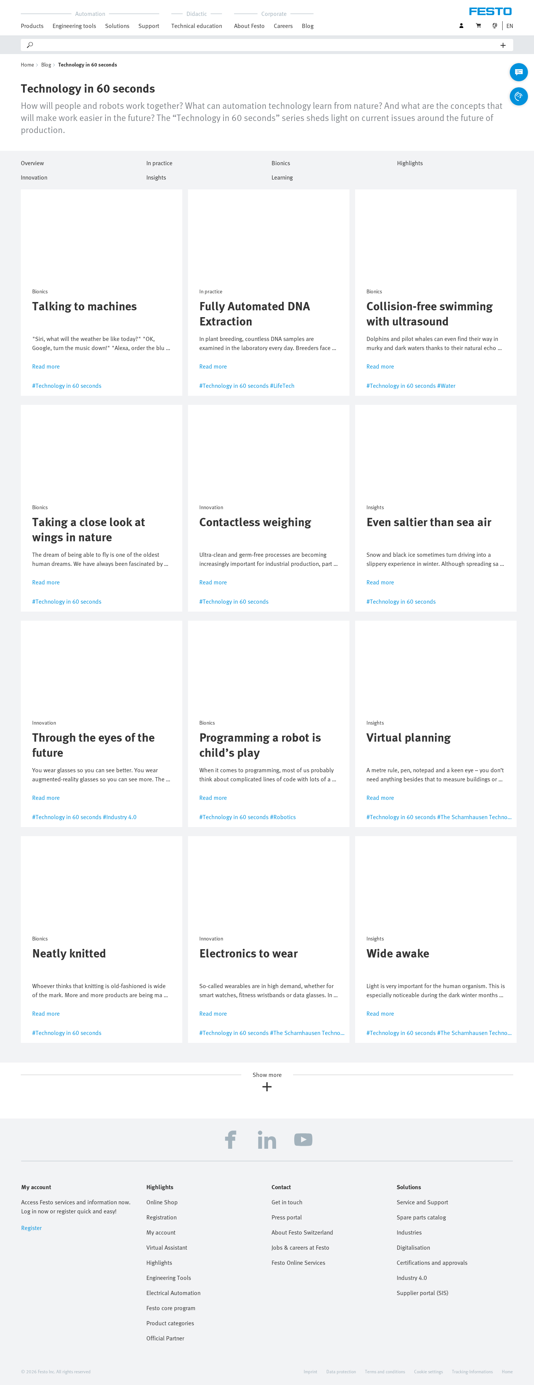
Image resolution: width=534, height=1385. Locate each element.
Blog (308, 25)
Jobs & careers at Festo (300, 1247)
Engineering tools (74, 25)
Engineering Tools (168, 1277)
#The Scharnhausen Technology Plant (484, 816)
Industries (409, 1232)
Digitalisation (413, 1247)
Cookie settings (428, 1371)
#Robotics (283, 816)
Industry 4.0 (412, 1277)
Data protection (341, 1371)
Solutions (117, 25)
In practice (159, 161)
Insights (156, 176)
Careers (283, 25)
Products (32, 25)
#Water (446, 385)
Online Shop (162, 1202)
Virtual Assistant (166, 1247)
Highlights (410, 161)
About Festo (249, 25)
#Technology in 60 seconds (66, 385)
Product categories (170, 1323)
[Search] (267, 45)
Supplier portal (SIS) (423, 1292)
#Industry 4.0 (120, 816)
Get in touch (287, 1202)
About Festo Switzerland (302, 1232)
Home (27, 64)
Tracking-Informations (472, 1371)
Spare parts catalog (421, 1217)
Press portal (287, 1217)
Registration (161, 1217)
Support (148, 25)
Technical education (196, 25)
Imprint (310, 1371)
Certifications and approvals (432, 1262)
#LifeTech (282, 385)
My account (160, 1232)
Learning (282, 176)
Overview (32, 161)
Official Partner (165, 1338)
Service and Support (422, 1202)
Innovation (34, 176)
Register (31, 1227)
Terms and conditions (385, 1371)
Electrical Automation (173, 1292)
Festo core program (171, 1307)
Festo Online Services (298, 1262)
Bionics (281, 161)
